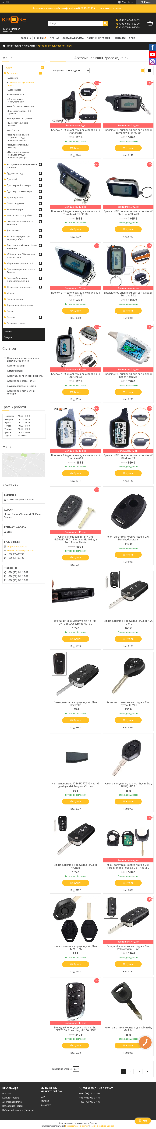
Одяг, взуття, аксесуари (19, 191)
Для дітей (12, 179)
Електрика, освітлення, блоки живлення (22, 247)
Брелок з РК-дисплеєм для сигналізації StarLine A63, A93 (128, 213)
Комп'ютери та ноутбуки (19, 215)
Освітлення (13, 130)
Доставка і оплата (73, 38)
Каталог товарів (10, 1097)
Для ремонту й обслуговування (16, 100)
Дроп (132, 38)
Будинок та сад (15, 173)
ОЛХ (43, 1096)
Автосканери (14, 90)
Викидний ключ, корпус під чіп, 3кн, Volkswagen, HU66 (128, 947)
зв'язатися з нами (110, 8)
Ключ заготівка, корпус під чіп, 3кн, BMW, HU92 (75, 947)
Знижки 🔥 (40, 38)
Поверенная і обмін (12, 1106)
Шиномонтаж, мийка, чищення (18, 124)
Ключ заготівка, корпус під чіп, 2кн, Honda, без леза (128, 538)
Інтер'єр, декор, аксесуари (21, 106)
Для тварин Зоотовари (19, 185)
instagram (46, 1105)
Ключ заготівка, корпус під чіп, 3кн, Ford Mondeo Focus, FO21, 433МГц (128, 866)
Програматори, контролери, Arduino (21, 270)
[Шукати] (105, 23)
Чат (142, 1120)
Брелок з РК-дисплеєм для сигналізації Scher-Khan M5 (128, 375)
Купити (77, 148)
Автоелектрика (16, 94)
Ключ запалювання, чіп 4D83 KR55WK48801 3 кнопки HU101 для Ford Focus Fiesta (75, 539)
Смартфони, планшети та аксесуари (20, 223)
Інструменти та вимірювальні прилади (22, 166)
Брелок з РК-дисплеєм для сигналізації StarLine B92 (128, 294)
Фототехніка (13, 230)
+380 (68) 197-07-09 (89, 1093)
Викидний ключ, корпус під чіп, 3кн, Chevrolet (75, 703)
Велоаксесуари (15, 209)
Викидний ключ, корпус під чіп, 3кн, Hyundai (75, 866)
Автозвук (13, 78)
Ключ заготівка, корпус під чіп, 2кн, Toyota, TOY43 (128, 703)
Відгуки (8, 337)
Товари (8, 67)
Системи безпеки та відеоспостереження (18, 279)
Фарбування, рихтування (20, 118)
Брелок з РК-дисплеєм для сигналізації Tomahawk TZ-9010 (75, 213)
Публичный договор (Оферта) (18, 1110)
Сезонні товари (15, 299)
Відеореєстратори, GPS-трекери (20, 112)
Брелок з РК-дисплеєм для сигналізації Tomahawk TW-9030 (128, 131)
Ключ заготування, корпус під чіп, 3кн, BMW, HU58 (128, 785)
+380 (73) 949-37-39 (89, 1102)
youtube (45, 1101)
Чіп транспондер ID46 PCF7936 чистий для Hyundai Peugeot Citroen (75, 785)
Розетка (11, 317)
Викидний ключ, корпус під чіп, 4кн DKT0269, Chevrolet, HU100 (75, 622)
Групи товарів (14, 45)
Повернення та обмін (99, 38)
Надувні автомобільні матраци (18, 146)
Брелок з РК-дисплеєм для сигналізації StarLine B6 (75, 131)
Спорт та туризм (15, 203)
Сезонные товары (16, 323)
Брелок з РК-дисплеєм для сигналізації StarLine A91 (75, 457)
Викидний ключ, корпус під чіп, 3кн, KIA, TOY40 (128, 622)
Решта (10, 311)
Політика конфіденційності (102, 1126)
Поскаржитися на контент (77, 1126)
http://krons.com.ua (17, 546)
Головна (26, 38)
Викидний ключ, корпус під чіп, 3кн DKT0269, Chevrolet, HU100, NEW (75, 1029)
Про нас (54, 38)
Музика (10, 293)
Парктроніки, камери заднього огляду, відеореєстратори (18, 137)
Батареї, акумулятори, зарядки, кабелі (18, 238)
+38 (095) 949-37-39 (89, 1097)
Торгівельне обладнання (20, 305)
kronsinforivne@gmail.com (20, 550)
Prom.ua (93, 1123)
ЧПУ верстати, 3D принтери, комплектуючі (21, 255)
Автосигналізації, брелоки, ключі (21, 83)
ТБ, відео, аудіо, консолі (19, 287)
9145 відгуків (128, 2)
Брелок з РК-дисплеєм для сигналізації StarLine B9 (128, 457)
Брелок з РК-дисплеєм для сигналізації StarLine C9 (75, 294)
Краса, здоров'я (15, 197)
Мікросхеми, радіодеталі (20, 263)
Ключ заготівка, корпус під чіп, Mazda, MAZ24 (128, 1029)
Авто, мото (29, 45)
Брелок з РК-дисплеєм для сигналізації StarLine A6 (75, 375)
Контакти (120, 38)
